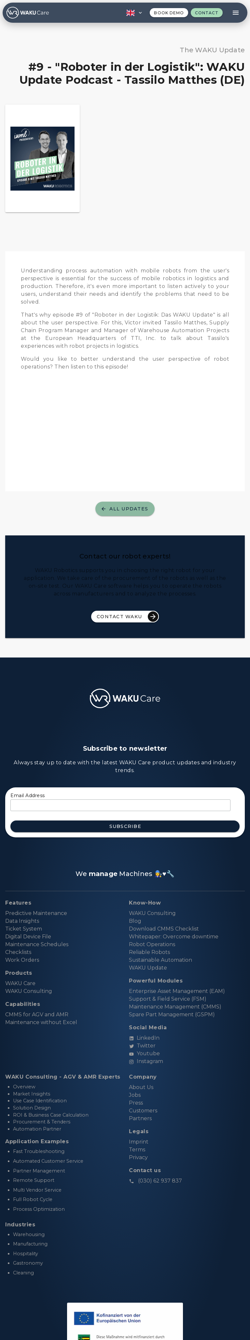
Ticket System (23, 929)
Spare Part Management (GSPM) (172, 1014)
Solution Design (32, 1108)
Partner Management (39, 1171)
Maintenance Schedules (36, 944)
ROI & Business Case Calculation (51, 1115)
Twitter (142, 1046)
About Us (141, 1087)
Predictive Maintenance (36, 913)
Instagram (146, 1061)
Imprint (138, 1142)
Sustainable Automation (160, 960)
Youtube (144, 1053)
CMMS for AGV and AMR (36, 1014)
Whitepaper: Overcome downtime (173, 936)
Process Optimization (39, 1209)
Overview (24, 1087)
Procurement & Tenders (41, 1122)
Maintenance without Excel (41, 1022)
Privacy (138, 1157)
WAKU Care (20, 983)
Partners (140, 1118)
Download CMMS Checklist (164, 929)
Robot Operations (152, 944)
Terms (137, 1149)
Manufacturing (30, 1244)
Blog (135, 921)
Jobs (135, 1095)
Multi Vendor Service (37, 1190)
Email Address (27, 795)
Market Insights (31, 1094)
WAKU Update (148, 968)
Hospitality (25, 1254)
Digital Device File (28, 936)
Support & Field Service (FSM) (167, 999)
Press (136, 1103)
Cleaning (23, 1273)
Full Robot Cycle (32, 1199)
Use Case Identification (40, 1101)
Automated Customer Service (48, 1161)
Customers (143, 1111)
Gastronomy (28, 1263)
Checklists (18, 952)
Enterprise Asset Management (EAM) (177, 991)
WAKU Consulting (152, 913)
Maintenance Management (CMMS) (175, 1007)
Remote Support (33, 1180)
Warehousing (29, 1234)
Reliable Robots (149, 952)
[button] (133, 13)
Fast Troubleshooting (38, 1151)
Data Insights (22, 921)
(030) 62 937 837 (155, 1181)
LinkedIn (144, 1038)
